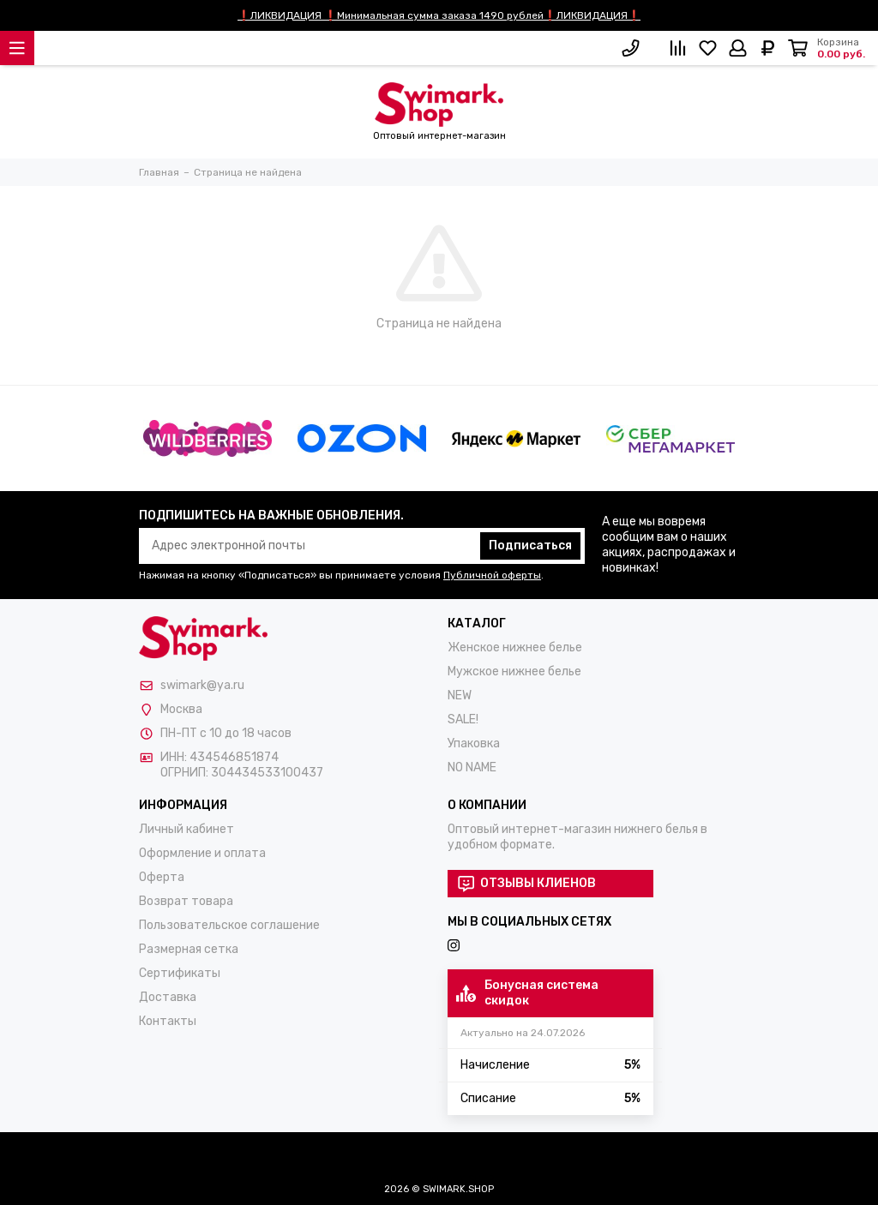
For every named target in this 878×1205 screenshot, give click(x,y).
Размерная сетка (188, 949)
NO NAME (472, 767)
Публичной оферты (492, 575)
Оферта (161, 877)
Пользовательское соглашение (229, 925)
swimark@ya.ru (202, 685)
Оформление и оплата (202, 853)
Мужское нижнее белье (514, 671)
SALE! (463, 719)
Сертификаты (179, 973)
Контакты (167, 1021)
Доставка (167, 997)
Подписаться (530, 545)
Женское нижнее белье (515, 647)
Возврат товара (186, 901)
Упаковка (474, 743)
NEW (460, 695)
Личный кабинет (186, 829)
